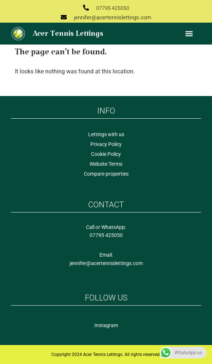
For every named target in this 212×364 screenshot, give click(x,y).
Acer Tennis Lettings (68, 36)
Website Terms (106, 164)
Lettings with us (106, 134)
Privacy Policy (106, 144)
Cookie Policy (106, 154)
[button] (189, 34)
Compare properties (106, 174)
